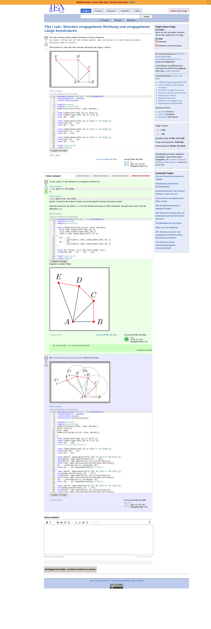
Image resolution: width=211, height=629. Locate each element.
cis (131, 173)
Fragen (85, 11)
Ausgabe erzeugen (59, 162)
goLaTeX (161, 112)
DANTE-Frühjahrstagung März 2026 (172, 82)
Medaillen (125, 11)
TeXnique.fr (162, 117)
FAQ (97, 619)
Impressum (105, 619)
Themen (98, 11)
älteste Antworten (100, 187)
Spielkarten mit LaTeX (167, 98)
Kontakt (140, 619)
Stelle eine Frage (179, 11)
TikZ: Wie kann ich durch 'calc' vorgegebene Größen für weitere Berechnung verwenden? (169, 235)
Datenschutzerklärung (120, 619)
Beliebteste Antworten (141, 187)
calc (57, 166)
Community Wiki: (145, 595)
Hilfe (133, 619)
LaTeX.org (162, 114)
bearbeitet (106, 171)
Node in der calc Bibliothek (166, 228)
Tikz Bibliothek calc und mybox (168, 223)
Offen (137, 11)
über (91, 619)
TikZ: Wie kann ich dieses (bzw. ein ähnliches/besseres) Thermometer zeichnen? (170, 216)
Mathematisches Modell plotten (170, 103)
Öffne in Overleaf (55, 91)
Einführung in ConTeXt (167, 95)
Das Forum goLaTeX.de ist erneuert (172, 93)
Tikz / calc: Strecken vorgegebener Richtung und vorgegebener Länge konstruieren (97, 28)
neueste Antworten (120, 187)
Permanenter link (56, 356)
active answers (83, 187)
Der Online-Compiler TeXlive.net (170, 90)
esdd (131, 358)
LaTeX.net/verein (173, 71)
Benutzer (111, 11)
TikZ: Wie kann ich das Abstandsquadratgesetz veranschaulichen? (165, 245)
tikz (52, 166)
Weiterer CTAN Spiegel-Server (170, 101)
